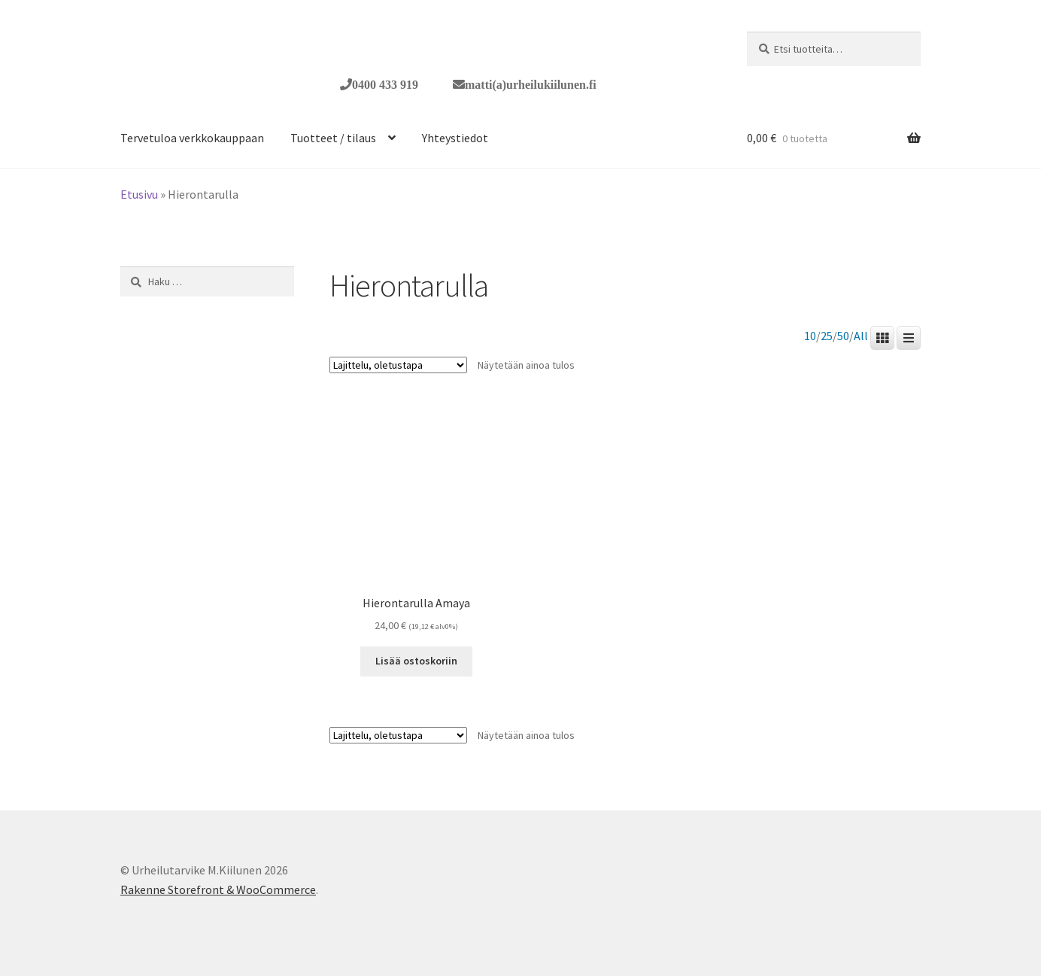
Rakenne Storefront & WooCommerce (218, 889)
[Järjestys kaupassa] (398, 365)
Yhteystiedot (455, 137)
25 (827, 336)
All (861, 336)
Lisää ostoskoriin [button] (416, 660)
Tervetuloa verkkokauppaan (192, 137)
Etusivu (139, 194)
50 (843, 336)
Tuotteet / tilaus (333, 137)
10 (810, 336)
